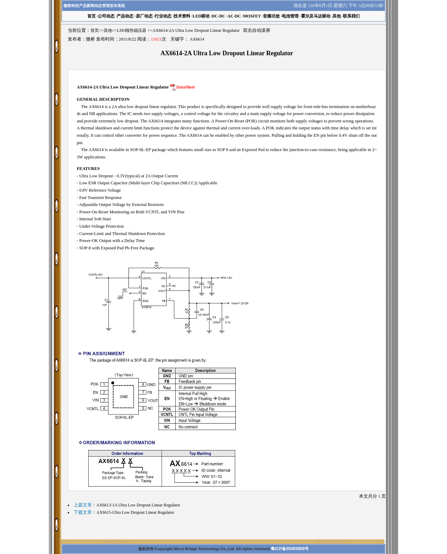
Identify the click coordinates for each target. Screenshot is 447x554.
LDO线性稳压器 (132, 30)
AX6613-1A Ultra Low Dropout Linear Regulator (138, 505)
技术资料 (182, 16)
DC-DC (218, 16)
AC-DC (234, 16)
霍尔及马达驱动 (315, 16)
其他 (336, 16)
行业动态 (163, 16)
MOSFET (252, 16)
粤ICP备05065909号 (290, 548)
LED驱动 (201, 16)
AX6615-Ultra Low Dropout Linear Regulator (135, 512)
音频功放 (271, 16)
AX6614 (197, 39)
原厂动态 (144, 16)
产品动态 (125, 16)
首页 (94, 30)
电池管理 (290, 16)
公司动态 (106, 16)
